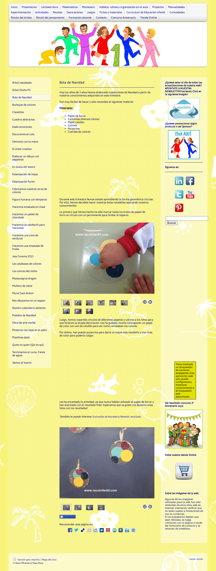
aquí (180, 405)
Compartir (67, 516)
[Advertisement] (106, 166)
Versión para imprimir (26, 559)
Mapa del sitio (49, 559)
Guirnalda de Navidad (104, 416)
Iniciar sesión (196, 559)
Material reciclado (130, 416)
